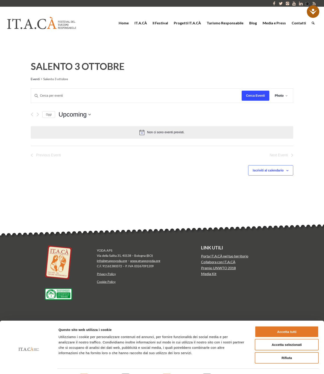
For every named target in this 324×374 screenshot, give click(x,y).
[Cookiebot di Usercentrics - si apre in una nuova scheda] (28, 365)
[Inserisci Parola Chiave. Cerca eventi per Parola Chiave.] (136, 96)
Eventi (35, 79)
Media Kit (208, 274)
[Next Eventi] (38, 114)
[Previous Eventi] (32, 114)
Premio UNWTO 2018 (218, 268)
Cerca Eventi (255, 95)
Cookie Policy (106, 282)
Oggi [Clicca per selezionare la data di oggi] (49, 114)
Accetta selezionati (287, 328)
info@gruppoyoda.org (112, 261)
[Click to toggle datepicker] (74, 114)
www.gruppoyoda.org (145, 261)
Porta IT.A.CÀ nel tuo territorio (224, 256)
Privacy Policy (106, 274)
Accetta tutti (287, 315)
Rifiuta (287, 341)
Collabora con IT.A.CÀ (218, 262)
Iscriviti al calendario (268, 170)
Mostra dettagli (234, 365)
